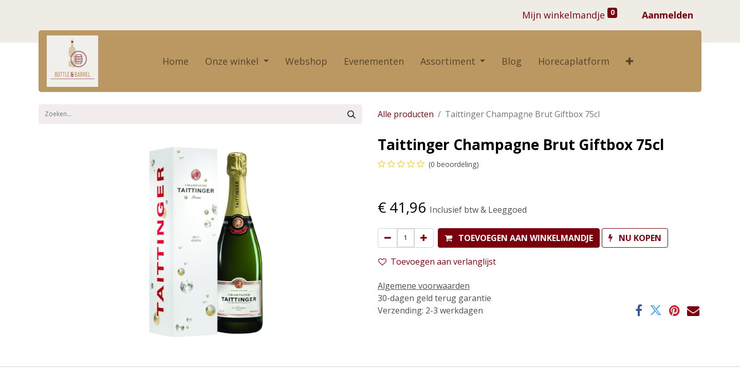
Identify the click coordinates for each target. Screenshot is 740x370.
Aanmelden (667, 15)
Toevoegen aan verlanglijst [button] (437, 261)
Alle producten (406, 114)
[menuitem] (175, 61)
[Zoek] (351, 114)
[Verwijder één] (388, 238)
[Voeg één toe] (424, 238)
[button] (629, 61)
